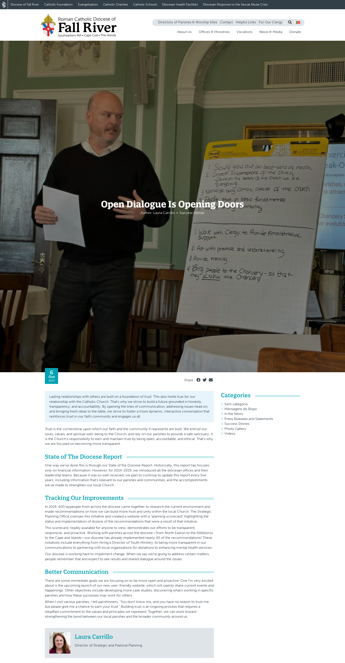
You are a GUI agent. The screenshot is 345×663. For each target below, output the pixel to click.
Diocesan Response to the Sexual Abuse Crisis (235, 4)
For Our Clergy (271, 22)
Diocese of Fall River (25, 4)
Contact (226, 22)
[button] (298, 22)
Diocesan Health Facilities (180, 4)
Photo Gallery (235, 429)
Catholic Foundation (58, 4)
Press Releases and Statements (248, 419)
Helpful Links (246, 22)
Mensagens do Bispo (240, 409)
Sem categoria (236, 404)
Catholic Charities (115, 4)
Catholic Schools (145, 4)
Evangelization (88, 4)
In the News (233, 414)
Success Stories (236, 424)
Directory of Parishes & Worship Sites (187, 22)
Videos (229, 433)
